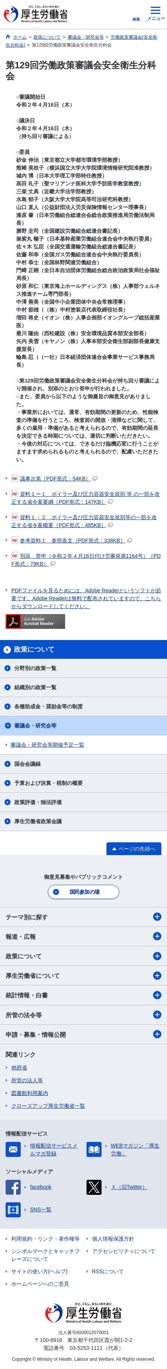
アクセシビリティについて (123, 1251)
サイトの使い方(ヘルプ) (39, 1271)
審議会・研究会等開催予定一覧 (47, 745)
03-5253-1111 (86, 1348)
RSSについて (108, 1271)
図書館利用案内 (29, 1093)
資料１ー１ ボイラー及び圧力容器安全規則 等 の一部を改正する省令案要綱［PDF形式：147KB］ (85, 497)
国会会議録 (27, 764)
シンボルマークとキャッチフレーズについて (45, 1255)
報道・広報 (83, 936)
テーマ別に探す (83, 917)
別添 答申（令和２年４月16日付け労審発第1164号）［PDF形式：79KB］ (86, 559)
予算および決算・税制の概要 (48, 783)
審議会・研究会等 (35, 726)
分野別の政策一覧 (35, 668)
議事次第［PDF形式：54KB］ (54, 478)
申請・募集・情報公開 (83, 1034)
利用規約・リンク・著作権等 (45, 1239)
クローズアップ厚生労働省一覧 (48, 1106)
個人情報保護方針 (113, 1239)
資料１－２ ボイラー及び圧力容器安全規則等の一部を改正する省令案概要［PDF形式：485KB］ (84, 521)
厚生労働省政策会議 (38, 821)
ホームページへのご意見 (40, 1284)
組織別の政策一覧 (35, 687)
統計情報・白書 (83, 995)
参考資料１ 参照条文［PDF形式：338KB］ (71, 540)
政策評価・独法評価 (38, 802)
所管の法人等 (27, 1080)
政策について (83, 956)
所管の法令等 (83, 1015)
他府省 (19, 1068)
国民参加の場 (85, 892)
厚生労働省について (83, 975)
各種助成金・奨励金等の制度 (48, 706)
